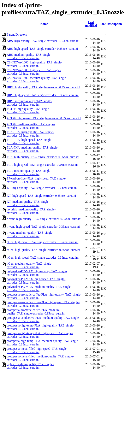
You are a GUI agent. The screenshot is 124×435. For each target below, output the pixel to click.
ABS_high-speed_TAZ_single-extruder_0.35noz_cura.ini (42, 48)
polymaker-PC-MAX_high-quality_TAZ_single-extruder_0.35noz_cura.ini (37, 273)
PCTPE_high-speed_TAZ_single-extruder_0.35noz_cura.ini (44, 118)
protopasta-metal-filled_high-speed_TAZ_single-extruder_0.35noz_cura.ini (37, 350)
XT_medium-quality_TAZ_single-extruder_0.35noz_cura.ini (28, 203)
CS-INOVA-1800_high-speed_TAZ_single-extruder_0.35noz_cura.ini (34, 71)
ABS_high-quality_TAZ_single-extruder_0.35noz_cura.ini (43, 41)
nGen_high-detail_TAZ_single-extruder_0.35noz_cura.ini (42, 242)
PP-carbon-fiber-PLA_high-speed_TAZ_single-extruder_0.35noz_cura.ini (36, 180)
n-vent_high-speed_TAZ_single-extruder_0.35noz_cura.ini (43, 226)
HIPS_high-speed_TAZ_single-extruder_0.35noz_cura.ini (43, 95)
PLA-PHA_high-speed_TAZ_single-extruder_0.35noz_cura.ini (29, 141)
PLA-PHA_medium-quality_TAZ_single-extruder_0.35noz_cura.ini (32, 149)
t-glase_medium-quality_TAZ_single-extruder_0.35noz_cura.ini (30, 365)
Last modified (91, 24)
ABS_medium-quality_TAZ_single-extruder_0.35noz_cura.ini (29, 56)
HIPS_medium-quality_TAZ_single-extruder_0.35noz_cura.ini (29, 102)
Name (44, 24)
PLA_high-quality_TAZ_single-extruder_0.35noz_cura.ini (43, 157)
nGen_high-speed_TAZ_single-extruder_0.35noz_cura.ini (43, 257)
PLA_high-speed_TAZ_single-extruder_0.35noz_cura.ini (42, 164)
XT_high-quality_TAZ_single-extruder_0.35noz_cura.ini (42, 188)
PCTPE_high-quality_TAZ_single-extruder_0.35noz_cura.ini (28, 110)
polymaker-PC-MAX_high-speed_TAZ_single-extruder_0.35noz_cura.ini (36, 280)
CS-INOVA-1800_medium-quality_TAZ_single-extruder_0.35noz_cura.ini (37, 79)
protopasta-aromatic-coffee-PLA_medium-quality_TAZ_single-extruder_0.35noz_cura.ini (36, 311)
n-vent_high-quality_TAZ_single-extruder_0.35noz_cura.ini (44, 218)
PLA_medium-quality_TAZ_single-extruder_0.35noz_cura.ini (29, 172)
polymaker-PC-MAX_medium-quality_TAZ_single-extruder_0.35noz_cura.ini (39, 288)
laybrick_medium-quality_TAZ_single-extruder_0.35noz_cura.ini (31, 211)
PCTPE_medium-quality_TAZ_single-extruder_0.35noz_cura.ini (31, 126)
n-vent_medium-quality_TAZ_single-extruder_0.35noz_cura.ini (30, 234)
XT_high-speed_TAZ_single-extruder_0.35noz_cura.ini (41, 195)
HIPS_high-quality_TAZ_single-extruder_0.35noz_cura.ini (43, 87)
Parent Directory (17, 34)
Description (114, 24)
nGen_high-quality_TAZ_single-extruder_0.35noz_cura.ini (43, 249)
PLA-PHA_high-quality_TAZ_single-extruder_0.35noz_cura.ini (30, 133)
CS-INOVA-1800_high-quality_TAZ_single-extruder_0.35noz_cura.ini (34, 64)
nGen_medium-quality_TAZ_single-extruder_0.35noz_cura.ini (29, 265)
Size (103, 24)
